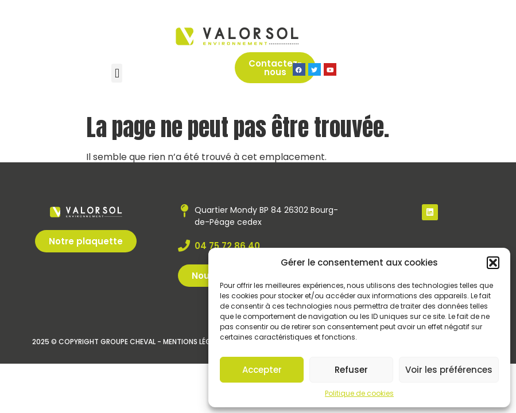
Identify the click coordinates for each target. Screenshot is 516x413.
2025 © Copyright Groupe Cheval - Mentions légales (129, 341)
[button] (493, 262)
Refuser (351, 370)
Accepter (262, 370)
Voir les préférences (448, 370)
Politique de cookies (359, 393)
